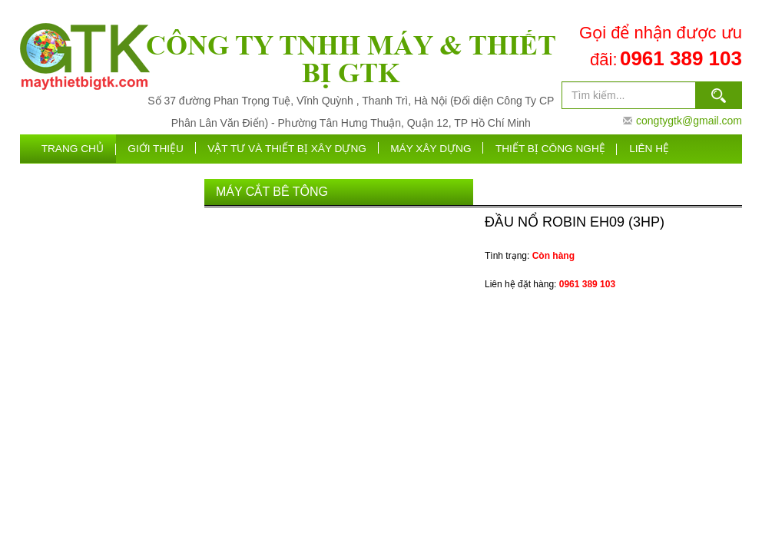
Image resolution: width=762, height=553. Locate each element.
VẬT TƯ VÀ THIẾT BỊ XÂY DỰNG (299, 149)
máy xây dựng (438, 149)
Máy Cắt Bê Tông (272, 193)
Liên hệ (651, 149)
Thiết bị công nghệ (554, 149)
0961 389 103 (681, 58)
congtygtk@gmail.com (689, 120)
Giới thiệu (173, 149)
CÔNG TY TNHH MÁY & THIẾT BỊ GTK (351, 58)
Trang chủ (91, 149)
